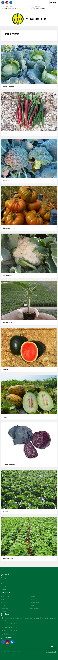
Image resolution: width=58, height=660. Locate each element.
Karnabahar (7, 275)
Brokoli (6, 181)
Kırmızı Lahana (9, 464)
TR (51, 2)
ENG (54, 2)
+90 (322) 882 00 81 (10, 627)
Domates (6, 228)
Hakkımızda (5, 581)
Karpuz (5, 370)
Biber (5, 134)
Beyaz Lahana (8, 86)
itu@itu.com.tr (39, 9)
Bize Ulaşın (4, 590)
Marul (5, 511)
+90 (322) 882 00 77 (11, 9)
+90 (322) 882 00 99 (10, 630)
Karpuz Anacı (8, 322)
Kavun (5, 417)
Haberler (4, 587)
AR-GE (3, 584)
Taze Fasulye (8, 558)
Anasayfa (4, 578)
